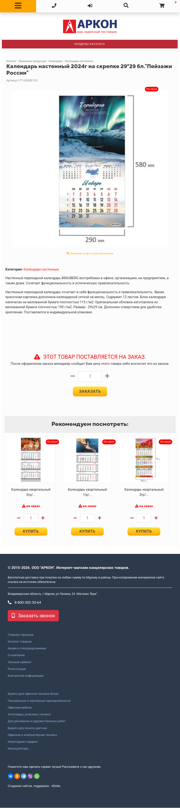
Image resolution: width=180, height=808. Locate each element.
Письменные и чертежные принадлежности (39, 701)
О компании (16, 655)
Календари (55, 61)
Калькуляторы (18, 748)
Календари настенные (79, 61)
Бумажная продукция (32, 61)
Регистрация (17, 669)
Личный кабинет (19, 662)
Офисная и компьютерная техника (32, 735)
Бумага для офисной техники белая (33, 694)
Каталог (11, 61)
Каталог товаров (20, 641)
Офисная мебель (20, 707)
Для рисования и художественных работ (37, 721)
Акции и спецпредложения (27, 648)
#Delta (56, 786)
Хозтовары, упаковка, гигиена (29, 714)
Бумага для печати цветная (27, 728)
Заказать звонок (33, 616)
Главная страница (20, 635)
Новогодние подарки (23, 742)
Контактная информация (25, 676)
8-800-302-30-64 (24, 603)
